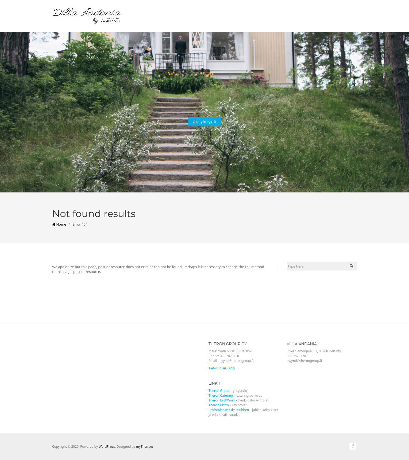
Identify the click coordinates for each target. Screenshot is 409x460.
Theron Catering (221, 395)
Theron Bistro (219, 405)
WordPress (107, 446)
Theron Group (219, 390)
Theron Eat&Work (222, 400)
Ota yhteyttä (204, 121)
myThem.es (144, 446)
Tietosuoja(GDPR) (222, 368)
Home (59, 224)
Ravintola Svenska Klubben (229, 410)
